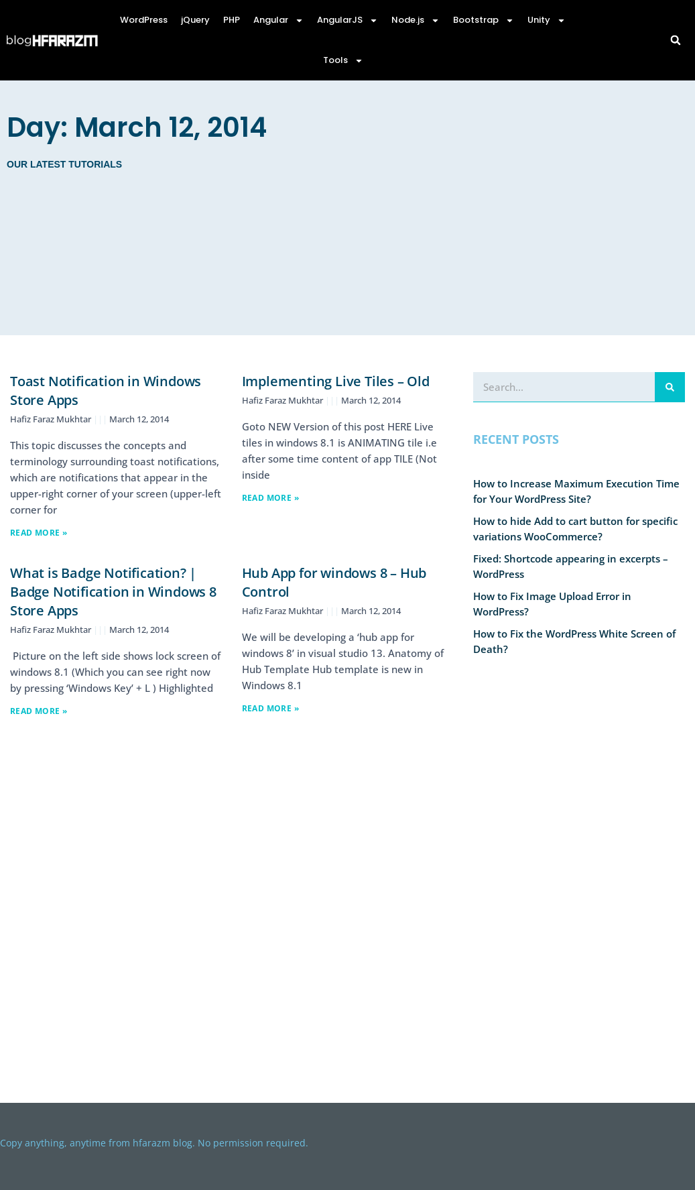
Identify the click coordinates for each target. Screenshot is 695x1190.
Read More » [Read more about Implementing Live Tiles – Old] (270, 497)
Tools (343, 61)
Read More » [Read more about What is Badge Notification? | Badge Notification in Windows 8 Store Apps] (38, 711)
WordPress (144, 19)
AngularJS (347, 20)
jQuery (195, 19)
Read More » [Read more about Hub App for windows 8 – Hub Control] (270, 708)
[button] (676, 40)
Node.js (415, 20)
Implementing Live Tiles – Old (336, 381)
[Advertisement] (486, 208)
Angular (278, 20)
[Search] (670, 387)
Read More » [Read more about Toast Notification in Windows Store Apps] (38, 532)
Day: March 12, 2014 (137, 127)
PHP (231, 19)
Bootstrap (483, 20)
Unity (546, 20)
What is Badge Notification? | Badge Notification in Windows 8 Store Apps (113, 591)
